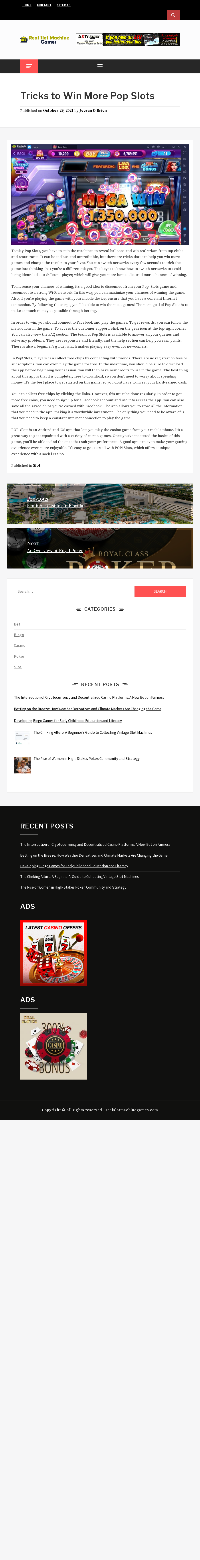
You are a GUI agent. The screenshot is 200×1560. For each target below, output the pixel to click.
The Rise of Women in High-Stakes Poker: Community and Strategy (73, 887)
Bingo (19, 634)
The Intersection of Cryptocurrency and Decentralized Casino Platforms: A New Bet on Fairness (95, 844)
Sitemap (64, 5)
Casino (20, 645)
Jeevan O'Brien (93, 110)
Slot (36, 465)
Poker (19, 656)
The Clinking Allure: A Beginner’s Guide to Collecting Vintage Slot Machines (79, 876)
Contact (44, 5)
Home (27, 5)
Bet (17, 624)
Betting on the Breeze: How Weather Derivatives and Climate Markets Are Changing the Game (94, 855)
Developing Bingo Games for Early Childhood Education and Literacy (74, 866)
